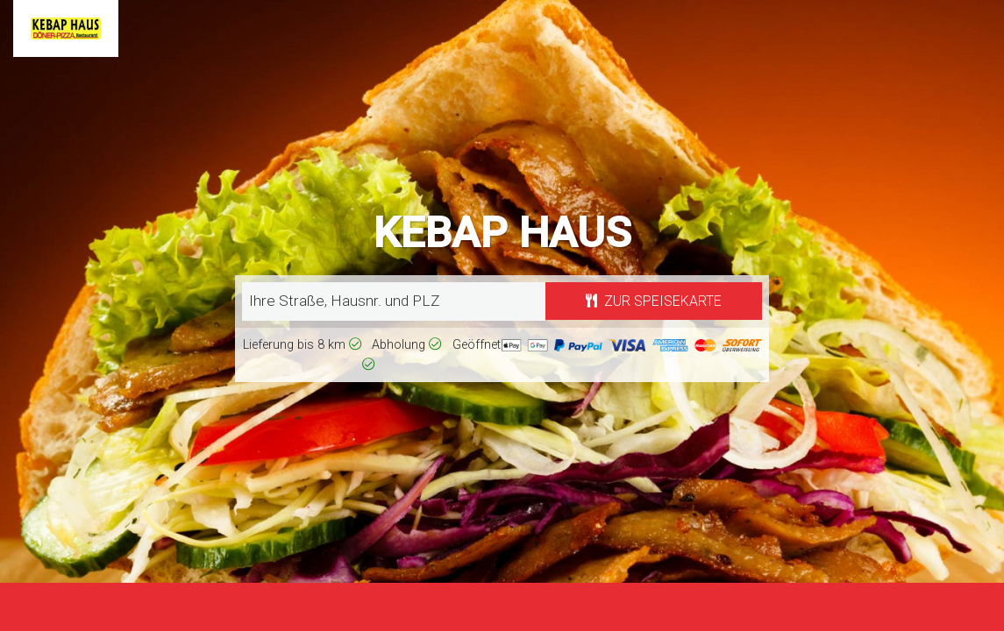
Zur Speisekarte (654, 301)
